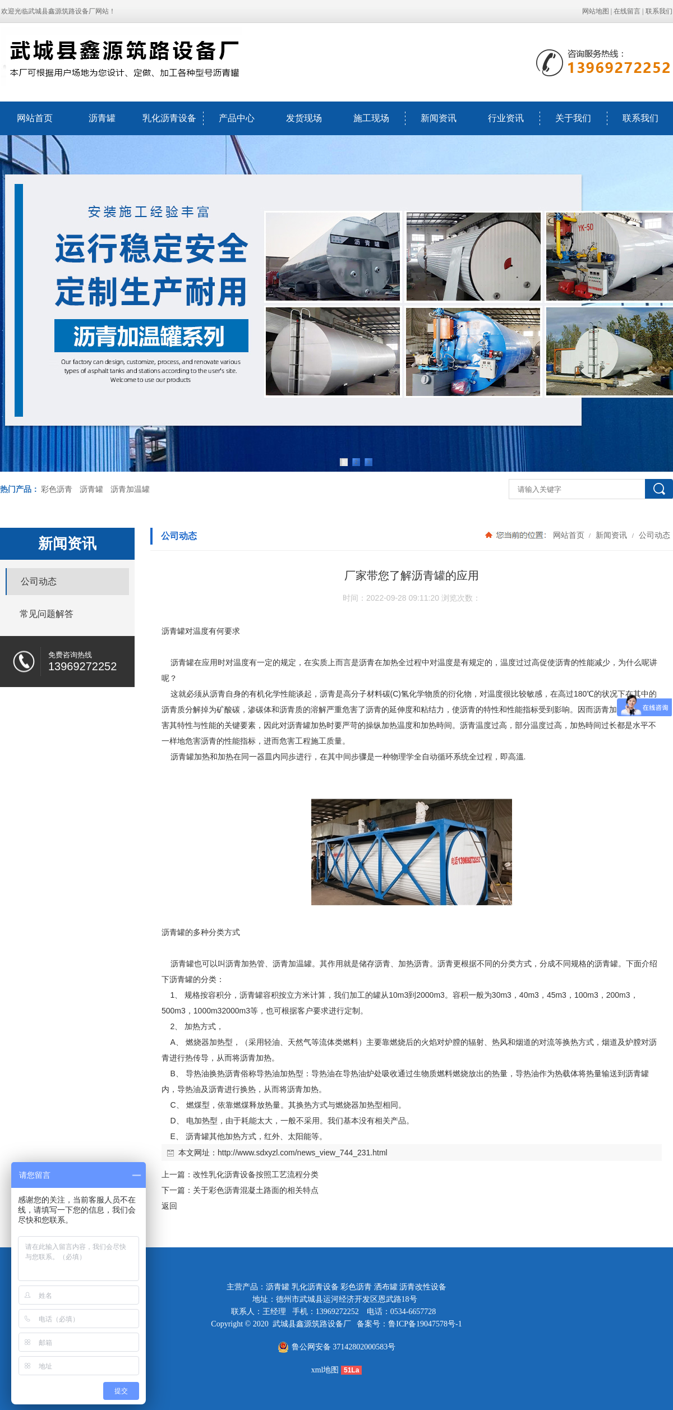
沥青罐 (102, 118)
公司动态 (653, 535)
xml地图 (325, 1370)
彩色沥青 (56, 489)
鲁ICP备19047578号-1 (425, 1324)
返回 (169, 1205)
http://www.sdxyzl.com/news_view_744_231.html (303, 1152)
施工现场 (371, 118)
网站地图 (595, 11)
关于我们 (573, 118)
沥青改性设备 (422, 1287)
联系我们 (659, 11)
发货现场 (304, 118)
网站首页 (35, 118)
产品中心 (237, 118)
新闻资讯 (439, 118)
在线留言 (627, 11)
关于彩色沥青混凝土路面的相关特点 (256, 1190)
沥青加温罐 (130, 489)
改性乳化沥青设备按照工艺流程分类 (256, 1174)
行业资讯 (506, 118)
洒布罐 (386, 1287)
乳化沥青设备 (169, 118)
